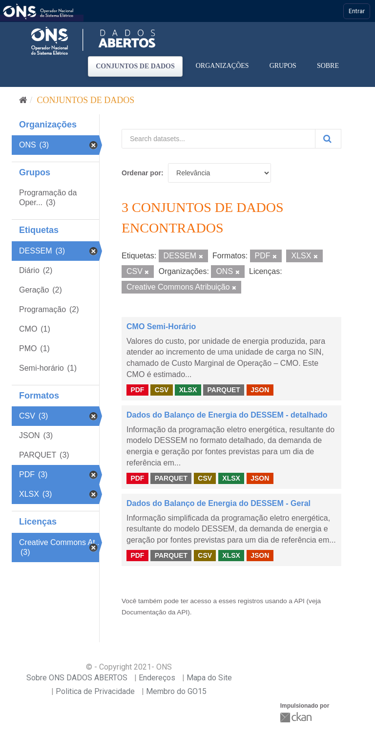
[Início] (23, 100)
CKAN (296, 717)
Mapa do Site (209, 677)
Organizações (222, 65)
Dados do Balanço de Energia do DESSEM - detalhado (227, 415)
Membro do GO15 (176, 691)
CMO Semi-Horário (161, 326)
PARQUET (223, 390)
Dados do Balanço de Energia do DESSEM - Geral (218, 503)
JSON (259, 390)
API (299, 601)
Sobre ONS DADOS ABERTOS (76, 677)
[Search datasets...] (218, 138)
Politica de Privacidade (95, 691)
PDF (137, 390)
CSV (162, 390)
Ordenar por (141, 173)
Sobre (328, 65)
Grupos (283, 65)
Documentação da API (155, 612)
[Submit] (328, 138)
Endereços (157, 677)
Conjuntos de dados (135, 66)
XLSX (188, 390)
